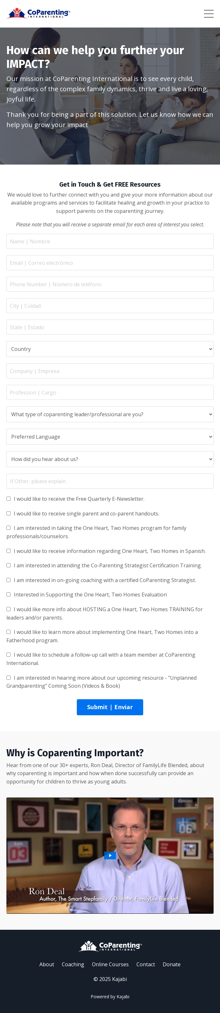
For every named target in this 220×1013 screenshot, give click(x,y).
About (46, 964)
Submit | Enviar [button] (110, 707)
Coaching (73, 964)
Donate (172, 964)
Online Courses (110, 964)
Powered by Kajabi (110, 996)
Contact (145, 964)
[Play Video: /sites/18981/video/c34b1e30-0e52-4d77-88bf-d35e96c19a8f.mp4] (110, 855)
